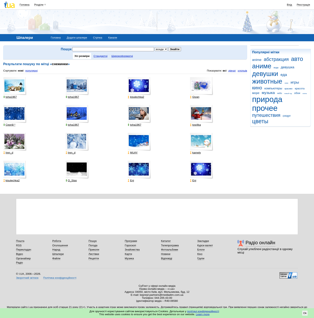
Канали (112, 37)
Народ (56, 249)
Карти (128, 253)
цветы (260, 121)
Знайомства (132, 249)
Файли (56, 258)
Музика (129, 258)
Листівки (94, 253)
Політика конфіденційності (59, 277)
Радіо (19, 262)
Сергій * (9, 124)
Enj (131, 180)
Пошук (93, 240)
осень (305, 93)
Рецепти (94, 258)
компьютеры (273, 88)
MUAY (133, 152)
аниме (261, 66)
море (255, 93)
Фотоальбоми (169, 249)
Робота (56, 240)
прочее (265, 108)
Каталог (166, 240)
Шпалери (58, 253)
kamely (195, 152)
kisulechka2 (136, 96)
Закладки (203, 240)
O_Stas (71, 180)
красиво (289, 88)
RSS (19, 245)
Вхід (289, 4)
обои (297, 93)
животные (267, 81)
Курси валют (205, 245)
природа (267, 99)
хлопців (242, 70)
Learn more (203, 314)
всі (224, 70)
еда (284, 75)
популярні (31, 70)
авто (297, 59)
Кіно (199, 253)
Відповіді (166, 258)
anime (256, 60)
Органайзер (23, 258)
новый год (288, 93)
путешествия (266, 115)
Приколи (94, 249)
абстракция (276, 59)
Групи (200, 258)
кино (257, 87)
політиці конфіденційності (203, 311)
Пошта (20, 240)
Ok (305, 313)
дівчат (232, 70)
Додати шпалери (77, 37)
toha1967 (10, 96)
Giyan (194, 96)
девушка (287, 67)
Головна (24, 4)
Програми (131, 240)
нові (20, 70)
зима (286, 83)
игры (295, 82)
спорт (287, 115)
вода (276, 67)
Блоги (201, 249)
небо (279, 93)
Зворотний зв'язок (27, 277)
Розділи (38, 4)
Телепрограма (170, 245)
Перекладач (23, 249)
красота (299, 88)
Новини (165, 253)
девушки (265, 73)
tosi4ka (195, 124)
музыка (268, 93)
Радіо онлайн (260, 242)
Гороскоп (130, 245)
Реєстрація (303, 4)
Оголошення (60, 245)
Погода (93, 245)
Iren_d (8, 152)
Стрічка (97, 37)
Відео (19, 253)
